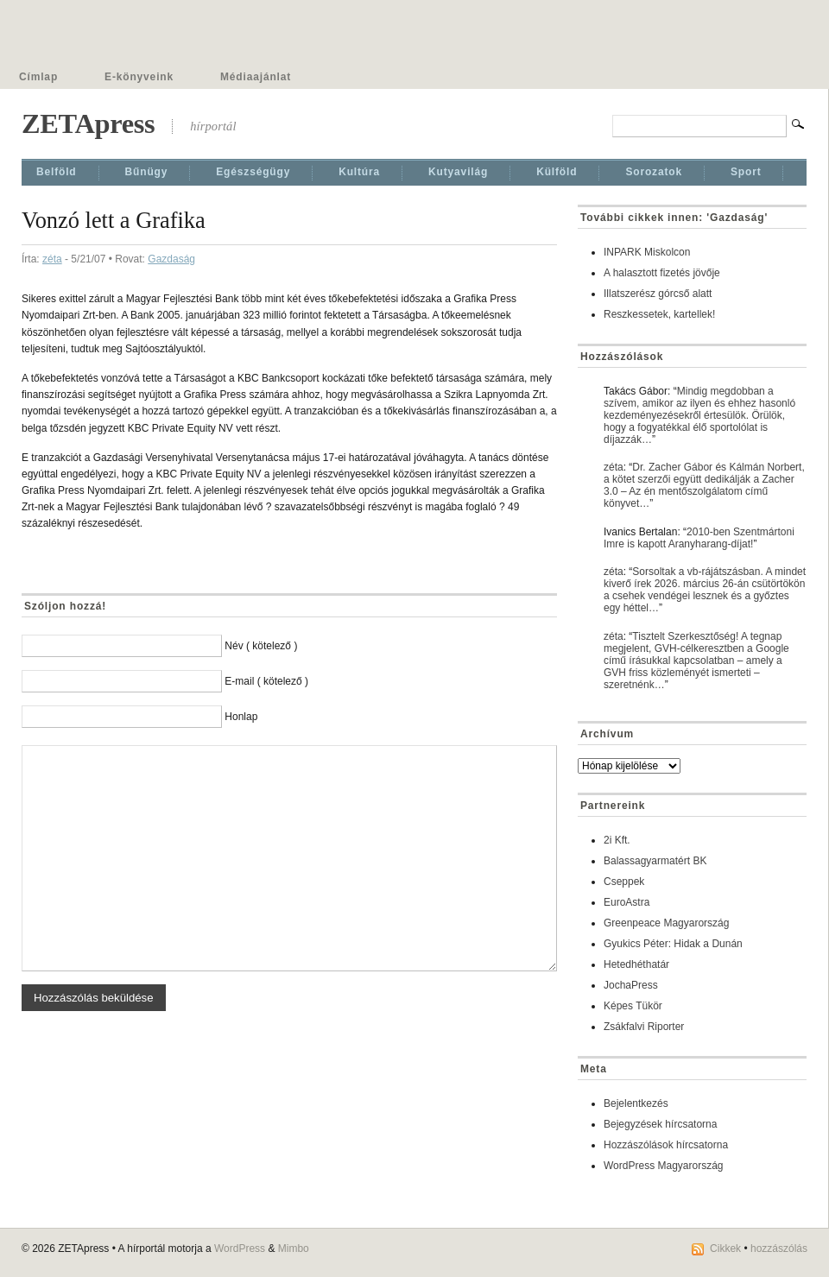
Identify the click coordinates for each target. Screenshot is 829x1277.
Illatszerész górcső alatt (658, 294)
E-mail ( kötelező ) (266, 681)
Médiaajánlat (255, 77)
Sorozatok (653, 172)
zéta (52, 259)
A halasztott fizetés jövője (662, 273)
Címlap (38, 77)
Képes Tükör (633, 1006)
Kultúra (359, 172)
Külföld (556, 172)
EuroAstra (626, 902)
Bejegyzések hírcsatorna (660, 1124)
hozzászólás (778, 1248)
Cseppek (624, 882)
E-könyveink (139, 77)
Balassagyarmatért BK (655, 861)
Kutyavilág (458, 172)
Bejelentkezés (636, 1103)
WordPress (239, 1248)
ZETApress (88, 123)
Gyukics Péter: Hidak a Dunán (673, 944)
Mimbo (293, 1248)
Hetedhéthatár (636, 964)
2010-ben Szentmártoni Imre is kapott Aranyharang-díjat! (699, 538)
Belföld (56, 172)
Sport (746, 172)
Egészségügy (253, 172)
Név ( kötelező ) (261, 646)
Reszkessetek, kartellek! (659, 314)
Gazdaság (171, 259)
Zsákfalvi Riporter (644, 1027)
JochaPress (631, 985)
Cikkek (725, 1248)
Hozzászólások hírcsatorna (666, 1145)
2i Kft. (617, 840)
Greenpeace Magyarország (666, 923)
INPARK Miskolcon (647, 252)
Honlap (241, 717)
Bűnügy (146, 172)
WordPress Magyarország (664, 1166)
